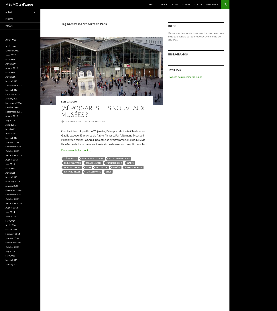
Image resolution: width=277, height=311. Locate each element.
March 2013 (11, 260)
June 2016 (10, 124)
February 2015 (12, 181)
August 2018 (11, 68)
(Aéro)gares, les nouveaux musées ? (103, 111)
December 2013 (13, 242)
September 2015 (13, 155)
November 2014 (13, 194)
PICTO (175, 4)
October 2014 (12, 199)
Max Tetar (101, 167)
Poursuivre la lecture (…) (76, 150)
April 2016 (10, 133)
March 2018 (11, 81)
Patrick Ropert (133, 167)
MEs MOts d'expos (19, 4)
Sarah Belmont (96, 121)
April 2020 (10, 46)
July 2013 (10, 251)
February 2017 (12, 94)
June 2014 (10, 216)
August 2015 (11, 159)
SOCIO (73, 101)
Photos (9, 19)
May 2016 (10, 129)
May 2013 (10, 255)
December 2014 (13, 190)
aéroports (70, 158)
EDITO (162, 4)
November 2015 (13, 146)
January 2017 (12, 98)
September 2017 (13, 85)
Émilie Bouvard (72, 163)
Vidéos (9, 26)
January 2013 (12, 264)
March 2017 (11, 90)
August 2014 (11, 207)
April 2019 (10, 63)
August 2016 (11, 116)
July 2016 (10, 120)
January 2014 (12, 238)
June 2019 (10, 55)
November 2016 (13, 103)
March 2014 (11, 229)
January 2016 (12, 142)
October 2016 (12, 107)
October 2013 (12, 247)
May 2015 (10, 168)
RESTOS (186, 4)
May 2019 (10, 59)
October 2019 (12, 50)
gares (130, 163)
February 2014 (12, 233)
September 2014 (13, 203)
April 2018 (10, 76)
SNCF (108, 171)
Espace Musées (93, 163)
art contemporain (119, 158)
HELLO (151, 4)
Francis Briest (114, 163)
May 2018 (10, 72)
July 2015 (10, 164)
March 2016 (11, 138)
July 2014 (10, 212)
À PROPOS (211, 4)
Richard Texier (72, 171)
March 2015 (11, 177)
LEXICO (198, 4)
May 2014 (10, 220)
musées (116, 167)
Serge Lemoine (93, 171)
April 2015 (10, 172)
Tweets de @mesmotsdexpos (185, 76)
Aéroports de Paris (92, 158)
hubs (88, 167)
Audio (8, 12)
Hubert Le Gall (72, 167)
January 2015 (12, 185)
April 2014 (10, 225)
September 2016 (13, 111)
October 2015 (12, 151)
